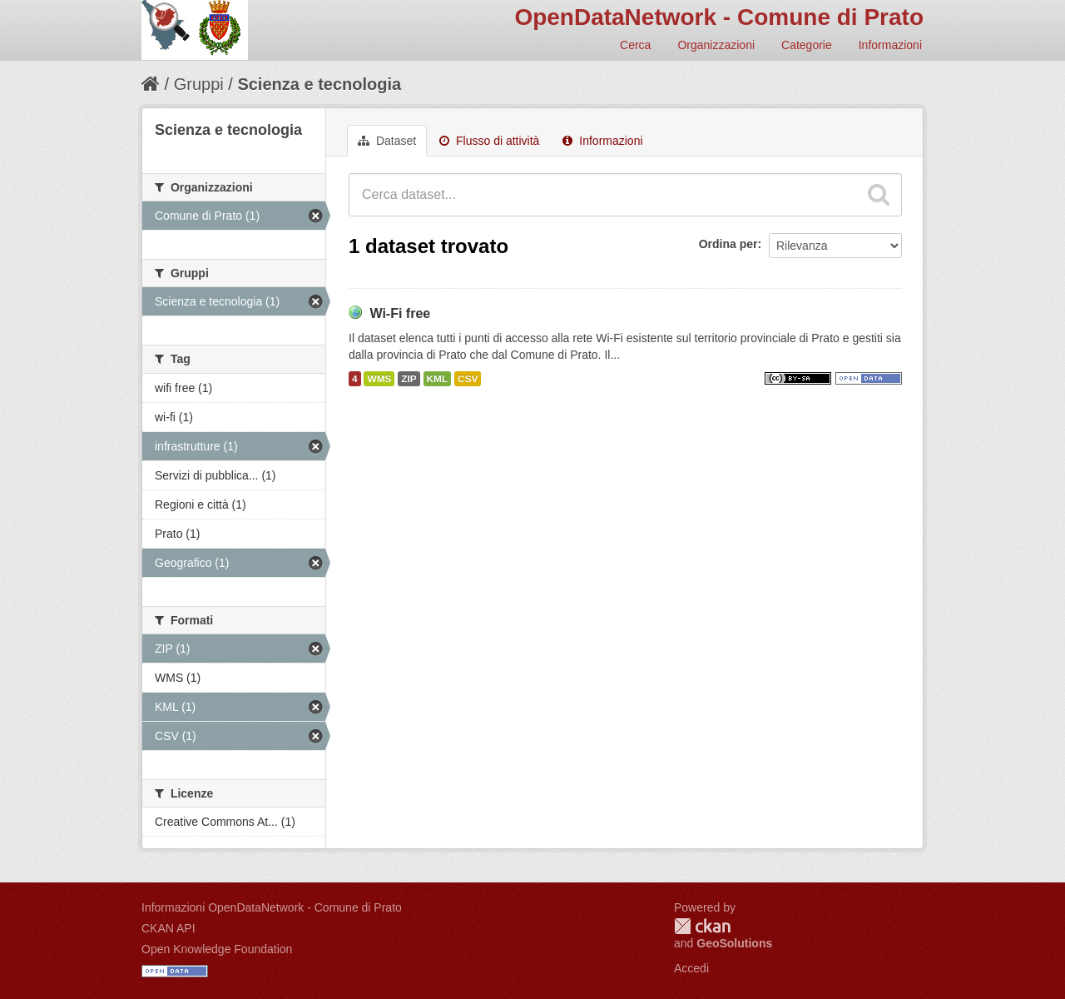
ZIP (408, 379)
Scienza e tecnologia (319, 84)
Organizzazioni (716, 45)
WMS (379, 379)
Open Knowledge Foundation (216, 949)
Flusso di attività (489, 140)
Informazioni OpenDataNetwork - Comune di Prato (271, 907)
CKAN (702, 926)
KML (437, 379)
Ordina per (728, 244)
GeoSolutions (734, 943)
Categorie (806, 45)
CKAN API (168, 928)
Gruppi (199, 84)
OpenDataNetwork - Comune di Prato (719, 17)
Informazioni (890, 45)
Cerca (635, 45)
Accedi (691, 968)
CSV (468, 379)
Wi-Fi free (399, 313)
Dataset (387, 140)
